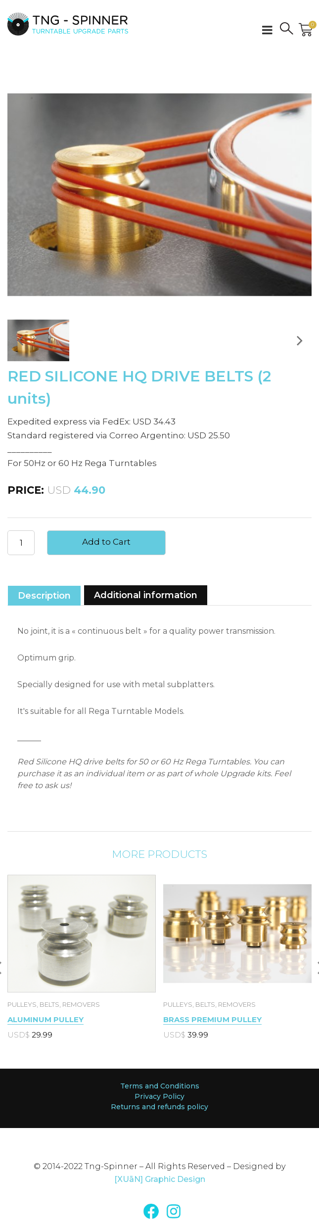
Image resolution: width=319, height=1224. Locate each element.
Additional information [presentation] (145, 595)
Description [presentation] (44, 595)
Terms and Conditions (159, 1086)
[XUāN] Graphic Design (159, 1179)
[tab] (44, 595)
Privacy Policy (159, 1096)
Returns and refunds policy (159, 1106)
